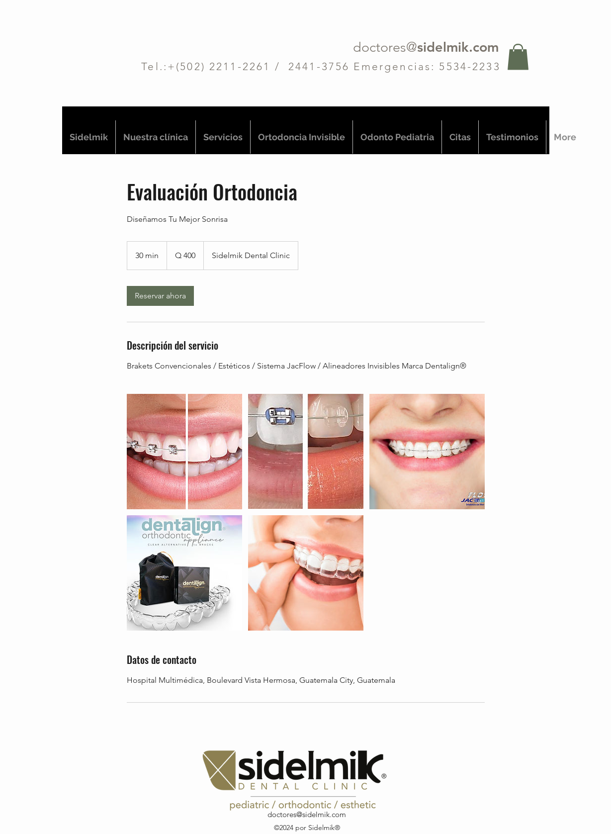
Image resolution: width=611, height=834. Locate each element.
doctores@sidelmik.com (306, 814)
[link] (160, 296)
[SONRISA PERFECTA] (184, 451)
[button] (518, 57)
